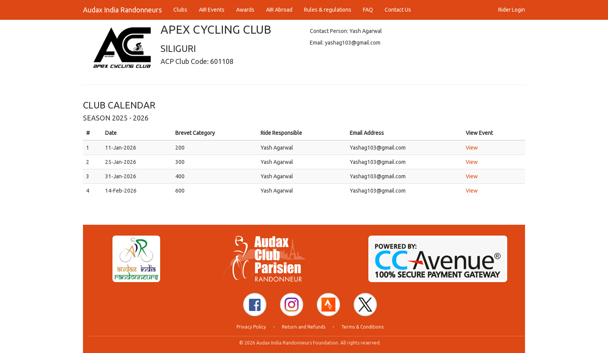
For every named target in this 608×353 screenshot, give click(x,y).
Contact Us (398, 10)
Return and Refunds (303, 326)
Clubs (180, 10)
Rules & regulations (327, 10)
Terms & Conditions (362, 326)
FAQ (368, 10)
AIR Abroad (279, 10)
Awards (245, 10)
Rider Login (511, 10)
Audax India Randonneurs (122, 10)
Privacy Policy (251, 326)
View (472, 148)
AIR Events (212, 10)
